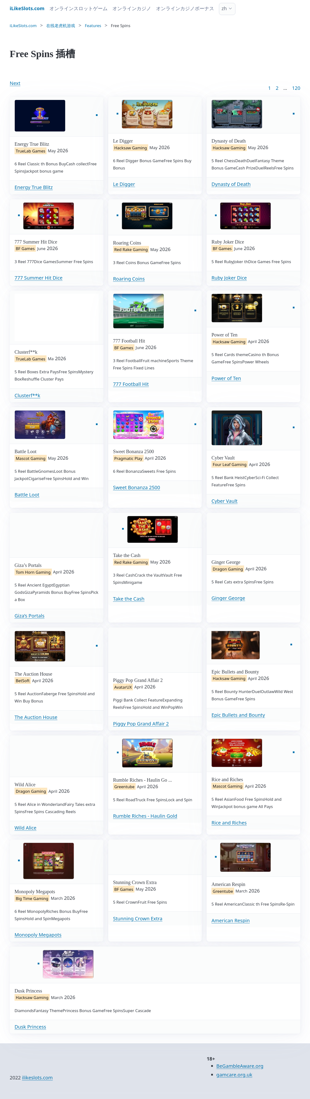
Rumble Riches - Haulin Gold (145, 816)
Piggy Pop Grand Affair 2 (141, 723)
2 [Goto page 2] (277, 88)
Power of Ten (226, 378)
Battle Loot (27, 494)
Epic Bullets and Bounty (238, 715)
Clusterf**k (27, 395)
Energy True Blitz (34, 187)
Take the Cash (129, 598)
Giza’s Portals (29, 615)
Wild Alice (25, 827)
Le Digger (124, 184)
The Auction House (36, 717)
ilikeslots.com (37, 1077)
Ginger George (228, 598)
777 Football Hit (131, 384)
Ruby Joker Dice (229, 278)
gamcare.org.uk (234, 1074)
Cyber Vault (224, 501)
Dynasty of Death (230, 184)
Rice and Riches (229, 822)
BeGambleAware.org (239, 1066)
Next (15, 83)
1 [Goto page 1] (269, 88)
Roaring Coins (129, 278)
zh (224, 8)
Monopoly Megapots (38, 934)
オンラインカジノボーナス (185, 8)
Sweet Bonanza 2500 (136, 487)
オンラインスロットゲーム (78, 8)
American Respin (230, 920)
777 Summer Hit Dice (38, 278)
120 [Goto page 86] (296, 88)
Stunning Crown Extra (138, 918)
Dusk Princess (30, 1026)
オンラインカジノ (131, 8)
